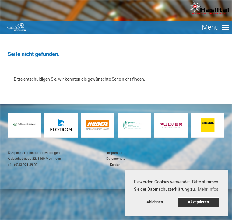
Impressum (116, 152)
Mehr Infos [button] (208, 189)
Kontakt (116, 164)
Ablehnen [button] (154, 202)
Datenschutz (115, 158)
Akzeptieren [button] (198, 202)
